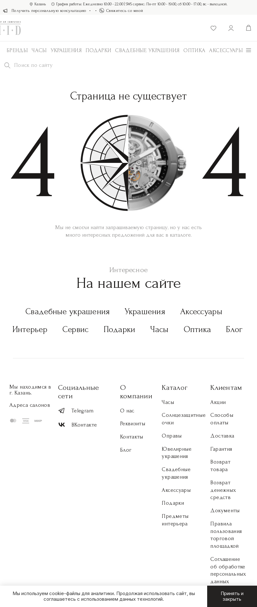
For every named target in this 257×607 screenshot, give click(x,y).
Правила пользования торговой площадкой (226, 535)
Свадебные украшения (147, 50)
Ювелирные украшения (176, 452)
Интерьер (30, 329)
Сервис (75, 329)
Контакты (132, 437)
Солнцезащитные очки (184, 419)
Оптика (194, 50)
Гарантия (221, 449)
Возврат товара (220, 465)
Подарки (99, 50)
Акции (218, 402)
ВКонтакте (77, 424)
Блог (234, 329)
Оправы (172, 436)
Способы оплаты (221, 419)
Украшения (66, 50)
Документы (225, 510)
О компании (136, 391)
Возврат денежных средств (223, 490)
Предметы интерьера (175, 520)
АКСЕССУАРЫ (226, 50)
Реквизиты (132, 424)
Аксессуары (201, 311)
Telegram (76, 410)
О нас (127, 411)
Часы (39, 50)
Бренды (17, 50)
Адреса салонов (29, 405)
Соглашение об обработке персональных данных (228, 570)
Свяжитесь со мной (121, 10)
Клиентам (226, 387)
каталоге (180, 235)
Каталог (174, 387)
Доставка (222, 436)
